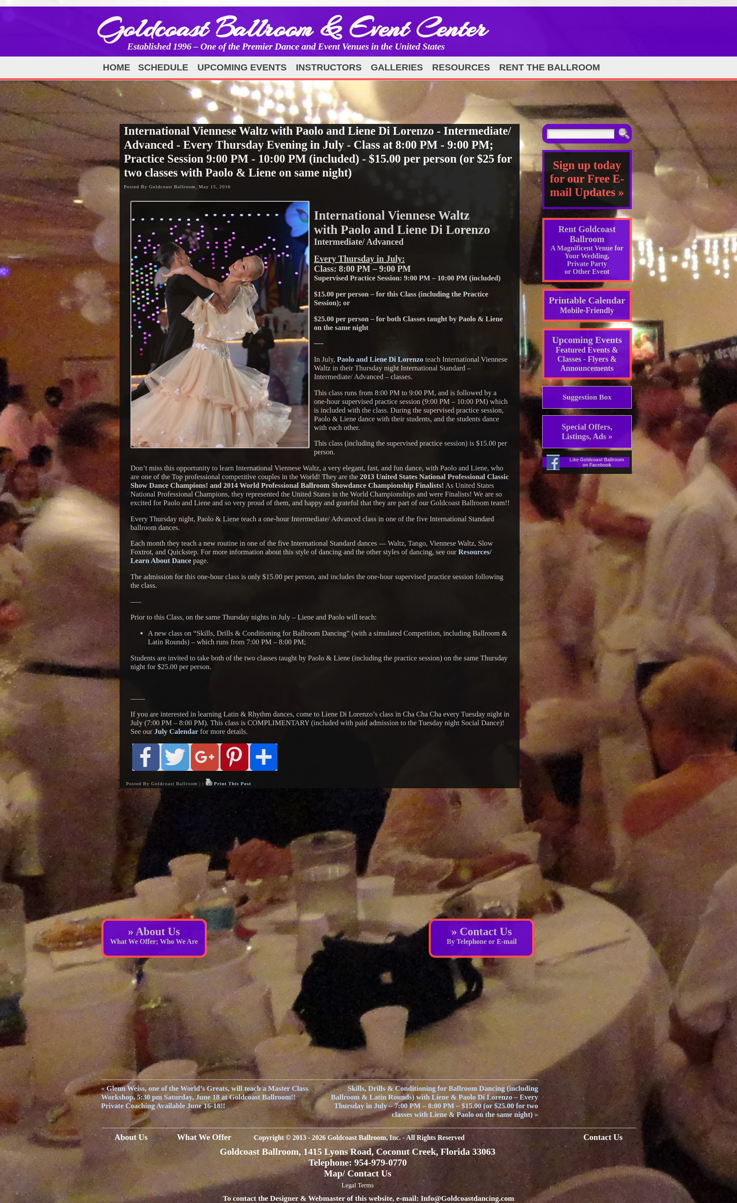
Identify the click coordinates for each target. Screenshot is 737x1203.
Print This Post (232, 783)
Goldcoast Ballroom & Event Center (292, 28)
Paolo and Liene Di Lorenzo (380, 359)
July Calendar (176, 731)
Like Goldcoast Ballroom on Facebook (597, 462)
